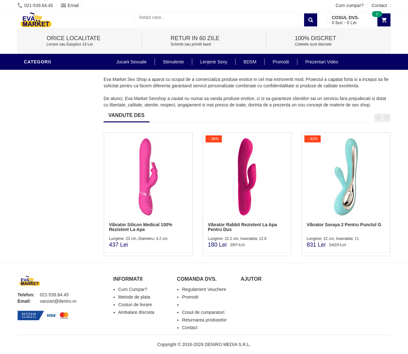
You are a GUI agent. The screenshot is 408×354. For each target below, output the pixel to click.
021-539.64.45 (35, 5)
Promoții (281, 61)
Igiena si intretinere (51, 112)
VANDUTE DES (126, 115)
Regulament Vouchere (204, 289)
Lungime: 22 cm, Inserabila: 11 (333, 238)
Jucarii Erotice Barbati (55, 84)
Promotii (36, 208)
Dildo (33, 131)
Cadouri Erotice (46, 179)
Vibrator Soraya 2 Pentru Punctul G (344, 224)
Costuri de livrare (135, 304)
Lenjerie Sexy (43, 122)
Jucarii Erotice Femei (52, 160)
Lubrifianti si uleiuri (52, 103)
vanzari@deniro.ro (58, 301)
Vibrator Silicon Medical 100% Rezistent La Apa (140, 227)
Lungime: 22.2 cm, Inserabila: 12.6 (237, 238)
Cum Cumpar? (132, 289)
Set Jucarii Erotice (50, 189)
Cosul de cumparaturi (203, 312)
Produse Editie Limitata (55, 227)
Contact (379, 5)
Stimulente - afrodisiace (57, 74)
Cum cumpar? (350, 5)
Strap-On (37, 170)
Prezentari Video (47, 217)
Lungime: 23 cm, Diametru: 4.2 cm (138, 238)
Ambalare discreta (136, 312)
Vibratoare (40, 93)
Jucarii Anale (43, 151)
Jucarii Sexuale (131, 61)
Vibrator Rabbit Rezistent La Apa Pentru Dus (242, 227)
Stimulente (173, 61)
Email (70, 5)
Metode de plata (134, 297)
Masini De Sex (42, 198)
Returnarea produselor (204, 319)
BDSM (32, 141)
